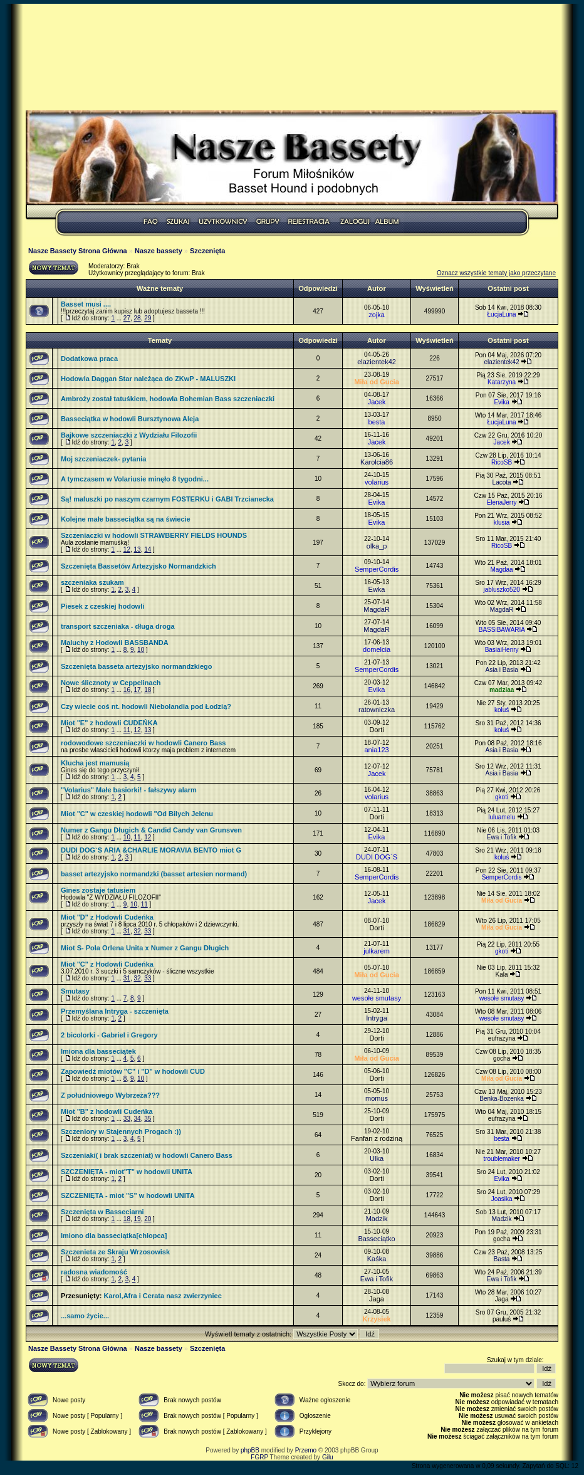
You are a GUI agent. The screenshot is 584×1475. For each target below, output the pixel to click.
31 (126, 931)
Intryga (376, 1018)
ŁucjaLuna (502, 314)
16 (126, 689)
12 (126, 549)
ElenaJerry (502, 502)
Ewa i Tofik (502, 837)
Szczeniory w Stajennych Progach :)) (121, 1131)
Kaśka (377, 1258)
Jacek (377, 402)
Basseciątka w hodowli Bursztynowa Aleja (130, 419)
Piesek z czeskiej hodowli (102, 606)
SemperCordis (377, 569)
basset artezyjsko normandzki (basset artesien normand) (154, 874)
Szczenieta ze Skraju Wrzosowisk (115, 1252)
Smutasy (75, 991)
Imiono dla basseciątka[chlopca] (114, 1235)
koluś (501, 709)
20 (147, 1218)
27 (126, 318)
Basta (502, 1259)
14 (147, 549)
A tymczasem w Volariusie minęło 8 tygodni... (135, 479)
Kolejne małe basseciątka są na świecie (125, 519)
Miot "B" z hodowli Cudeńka (107, 1111)
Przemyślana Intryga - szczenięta (115, 1011)
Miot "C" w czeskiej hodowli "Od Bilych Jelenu (137, 813)
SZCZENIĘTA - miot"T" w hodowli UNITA (126, 1171)
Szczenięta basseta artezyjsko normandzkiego (136, 666)
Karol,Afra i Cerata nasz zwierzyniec (162, 1295)
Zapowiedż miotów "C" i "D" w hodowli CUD (133, 1071)
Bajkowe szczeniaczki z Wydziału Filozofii (129, 435)
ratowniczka (376, 709)
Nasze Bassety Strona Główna (77, 251)
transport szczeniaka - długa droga (118, 626)
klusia (502, 522)
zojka (376, 314)
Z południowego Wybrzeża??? (110, 1095)
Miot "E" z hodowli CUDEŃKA (109, 723)
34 (137, 1118)
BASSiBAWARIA (502, 629)
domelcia (376, 649)
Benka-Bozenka (501, 1098)
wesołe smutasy (376, 998)
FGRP (259, 1457)
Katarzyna (502, 382)
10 (140, 649)
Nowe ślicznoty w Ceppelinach (111, 682)
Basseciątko (376, 1238)
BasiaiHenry (502, 649)
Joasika (502, 1198)
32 (137, 931)
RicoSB (501, 462)
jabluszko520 (501, 589)
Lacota (502, 482)
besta (376, 422)
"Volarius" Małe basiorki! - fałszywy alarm (129, 790)
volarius (376, 482)
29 (147, 318)
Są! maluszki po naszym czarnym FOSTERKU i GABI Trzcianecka (167, 499)
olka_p (377, 546)
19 (137, 1218)
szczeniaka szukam (92, 582)
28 (137, 318)
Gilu (327, 1457)
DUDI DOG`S (376, 857)
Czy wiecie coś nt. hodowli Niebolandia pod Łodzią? (146, 706)
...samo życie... (85, 1316)
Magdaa (502, 569)
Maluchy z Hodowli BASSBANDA (115, 642)
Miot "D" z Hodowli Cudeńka (107, 917)
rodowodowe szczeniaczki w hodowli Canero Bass (143, 743)
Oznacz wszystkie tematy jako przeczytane (496, 273)
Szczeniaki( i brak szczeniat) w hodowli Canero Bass (146, 1155)
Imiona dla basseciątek (98, 1051)
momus (376, 1098)
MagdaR (376, 609)
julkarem (376, 951)
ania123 (376, 749)
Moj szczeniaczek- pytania (103, 459)
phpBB (250, 1450)
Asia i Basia (501, 669)
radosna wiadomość (94, 1272)
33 (147, 931)
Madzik (377, 1218)
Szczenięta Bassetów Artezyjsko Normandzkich (138, 566)
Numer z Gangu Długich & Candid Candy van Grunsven (151, 830)
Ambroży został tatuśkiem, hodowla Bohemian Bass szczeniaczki (167, 398)
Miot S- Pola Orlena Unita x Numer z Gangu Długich (145, 948)
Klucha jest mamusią (95, 763)
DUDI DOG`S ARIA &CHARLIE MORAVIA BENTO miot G (151, 850)
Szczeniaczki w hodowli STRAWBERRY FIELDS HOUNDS (154, 535)
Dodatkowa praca (89, 358)
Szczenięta (207, 251)
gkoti (501, 797)
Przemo (305, 1450)
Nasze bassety (158, 251)
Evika (501, 402)
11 (126, 730)
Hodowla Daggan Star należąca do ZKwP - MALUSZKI (148, 378)
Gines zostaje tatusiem (98, 890)
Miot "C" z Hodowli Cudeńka (107, 964)
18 (147, 689)
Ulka (376, 1158)
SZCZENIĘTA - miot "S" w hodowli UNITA (128, 1195)
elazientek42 (376, 361)
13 (137, 549)
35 (147, 1118)
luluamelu (501, 817)
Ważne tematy (160, 288)
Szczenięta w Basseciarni (102, 1211)
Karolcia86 (376, 462)
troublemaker (501, 1158)
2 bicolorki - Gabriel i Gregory (109, 1035)
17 (137, 689)
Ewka (376, 589)
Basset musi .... (86, 304)
